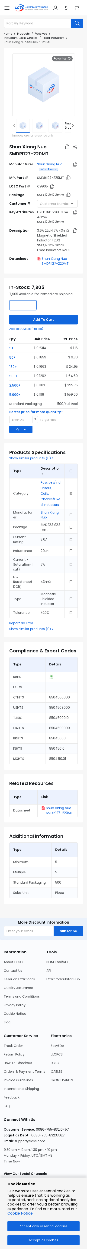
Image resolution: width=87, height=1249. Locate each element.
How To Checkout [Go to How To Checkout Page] (18, 1063)
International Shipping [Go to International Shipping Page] (21, 1088)
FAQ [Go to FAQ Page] (7, 1106)
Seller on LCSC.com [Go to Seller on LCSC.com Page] (19, 979)
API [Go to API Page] (48, 970)
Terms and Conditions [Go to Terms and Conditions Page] (22, 996)
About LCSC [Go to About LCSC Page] (13, 962)
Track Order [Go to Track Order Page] (13, 1045)
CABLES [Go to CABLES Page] (56, 1071)
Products (23, 34)
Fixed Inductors (53, 38)
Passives (41, 34)
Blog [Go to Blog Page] (7, 1022)
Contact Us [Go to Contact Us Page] (13, 970)
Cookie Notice (20, 1213)
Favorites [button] (62, 58)
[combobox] (57, 203)
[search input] (37, 23)
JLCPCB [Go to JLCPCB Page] (57, 1054)
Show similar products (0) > (31, 458)
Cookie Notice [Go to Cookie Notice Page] (15, 1013)
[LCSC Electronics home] (31, 7)
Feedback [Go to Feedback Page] (11, 1097)
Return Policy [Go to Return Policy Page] (14, 1054)
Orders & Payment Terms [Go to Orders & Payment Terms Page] (24, 1071)
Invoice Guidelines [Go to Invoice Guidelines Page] (18, 1080)
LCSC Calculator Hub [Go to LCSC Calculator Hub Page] (63, 979)
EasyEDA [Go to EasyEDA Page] (57, 1045)
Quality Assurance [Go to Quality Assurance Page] (18, 987)
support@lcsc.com (30, 1141)
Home (8, 34)
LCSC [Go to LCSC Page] (55, 1063)
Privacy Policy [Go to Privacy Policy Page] (15, 1005)
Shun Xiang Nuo (49, 164)
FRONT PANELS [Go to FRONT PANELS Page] (62, 1080)
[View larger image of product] (43, 84)
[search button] (77, 23)
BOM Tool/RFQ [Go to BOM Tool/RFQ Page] (58, 962)
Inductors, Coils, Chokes (21, 38)
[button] (55, 8)
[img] (23, 126)
